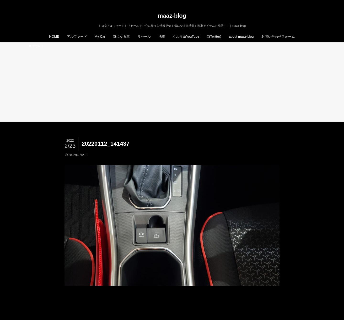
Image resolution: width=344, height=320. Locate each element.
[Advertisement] (172, 84)
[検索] (312, 2)
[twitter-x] (293, 2)
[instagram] (300, 2)
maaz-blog (172, 16)
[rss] (306, 2)
